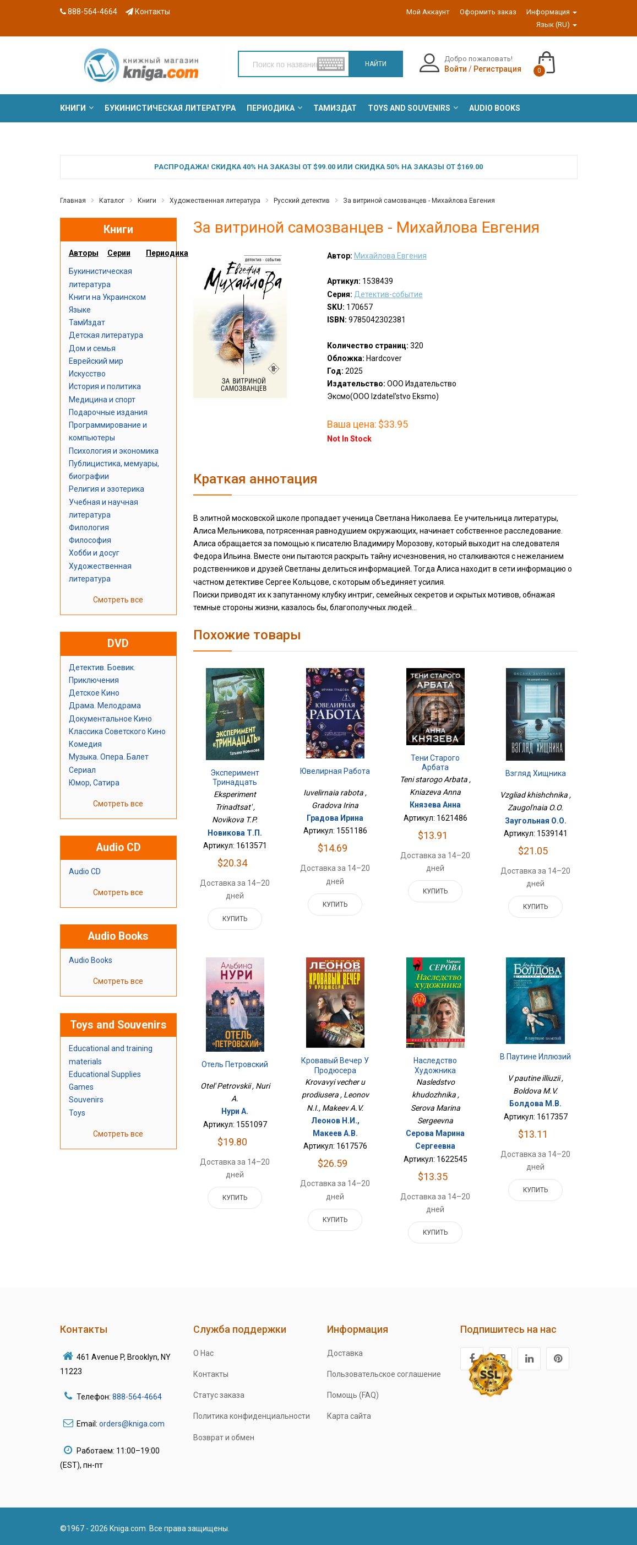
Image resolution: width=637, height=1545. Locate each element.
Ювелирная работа (335, 771)
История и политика (105, 386)
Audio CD (85, 871)
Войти (455, 68)
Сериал (82, 770)
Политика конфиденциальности (251, 1416)
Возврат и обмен (223, 1437)
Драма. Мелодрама (105, 705)
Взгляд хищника (535, 773)
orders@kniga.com (132, 1423)
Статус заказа (218, 1395)
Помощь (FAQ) (353, 1395)
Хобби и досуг (94, 552)
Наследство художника (435, 1065)
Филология (89, 527)
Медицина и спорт (102, 399)
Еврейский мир (96, 361)
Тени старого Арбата (435, 762)
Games (81, 1087)
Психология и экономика (114, 450)
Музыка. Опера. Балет (109, 756)
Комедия (85, 744)
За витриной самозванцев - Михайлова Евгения (419, 200)
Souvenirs (86, 1099)
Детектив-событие (388, 294)
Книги (147, 200)
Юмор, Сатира (94, 782)
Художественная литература (215, 200)
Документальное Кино (110, 718)
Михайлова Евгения (390, 255)
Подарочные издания (108, 412)
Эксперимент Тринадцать (234, 777)
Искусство (87, 373)
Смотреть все (118, 599)
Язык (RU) (556, 24)
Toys (77, 1112)
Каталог (111, 200)
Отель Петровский (235, 1064)
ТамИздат (87, 322)
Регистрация (497, 68)
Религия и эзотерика (106, 489)
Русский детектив (302, 200)
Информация (551, 12)
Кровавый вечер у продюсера (335, 1065)
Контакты (148, 11)
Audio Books (90, 960)
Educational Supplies (105, 1074)
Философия (90, 540)
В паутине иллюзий (535, 1056)
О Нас (203, 1353)
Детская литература (106, 335)
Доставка (345, 1353)
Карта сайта (349, 1416)
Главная (73, 200)
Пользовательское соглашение (384, 1374)
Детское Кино (94, 692)
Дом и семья (92, 348)
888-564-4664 (88, 11)
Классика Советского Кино (117, 731)
